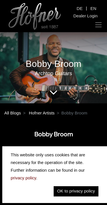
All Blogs (12, 112)
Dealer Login (85, 15)
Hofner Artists (41, 112)
